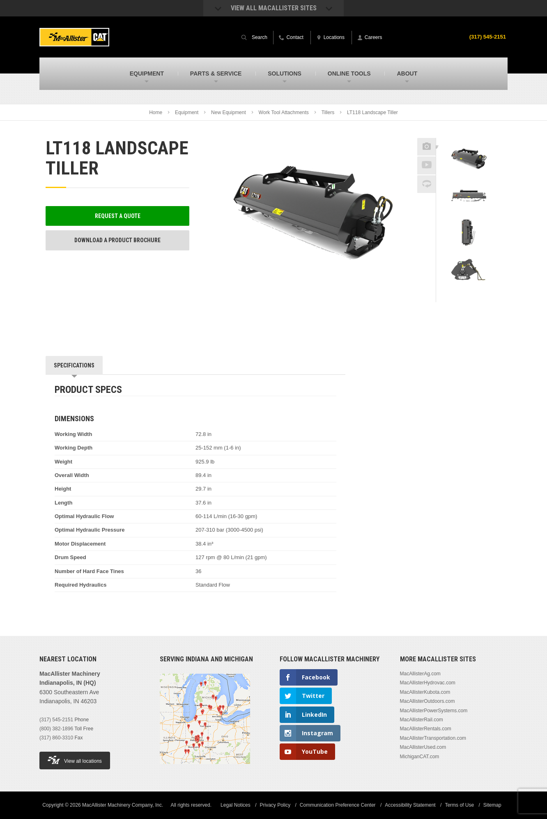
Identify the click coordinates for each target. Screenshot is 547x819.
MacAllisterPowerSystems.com (434, 710)
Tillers (328, 112)
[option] (468, 160)
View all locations (75, 760)
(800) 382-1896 (56, 729)
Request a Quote (117, 216)
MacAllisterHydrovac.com (427, 683)
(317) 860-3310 (56, 738)
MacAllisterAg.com (420, 674)
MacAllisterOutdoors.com (427, 701)
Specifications (74, 365)
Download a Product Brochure (117, 240)
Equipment (186, 112)
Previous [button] (469, 135)
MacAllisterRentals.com (425, 729)
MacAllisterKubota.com (425, 692)
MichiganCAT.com (419, 756)
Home (155, 112)
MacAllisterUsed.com (423, 747)
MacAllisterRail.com (421, 720)
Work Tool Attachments (284, 112)
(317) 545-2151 (486, 36)
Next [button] (479, 296)
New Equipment (228, 112)
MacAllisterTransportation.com (433, 738)
